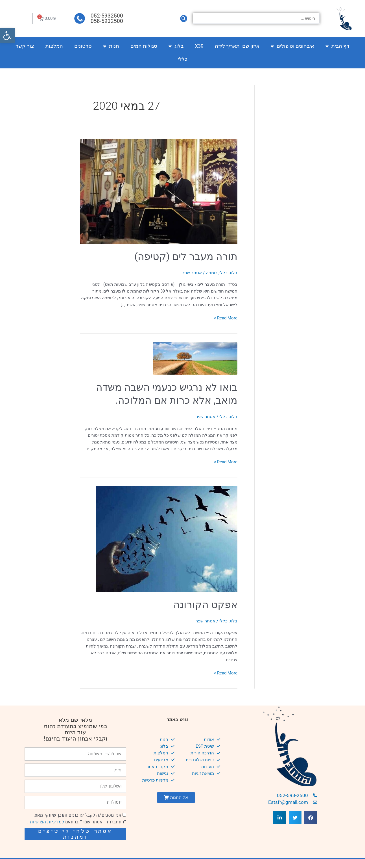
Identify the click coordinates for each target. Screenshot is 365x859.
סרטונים (83, 46)
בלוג (176, 46)
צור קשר (25, 46)
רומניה (211, 272)
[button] (7, 35)
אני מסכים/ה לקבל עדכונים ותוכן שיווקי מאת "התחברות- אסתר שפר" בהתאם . (76, 818)
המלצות (54, 46)
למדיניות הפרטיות (46, 822)
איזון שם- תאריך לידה (237, 46)
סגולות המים (143, 46)
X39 (199, 46)
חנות (111, 46)
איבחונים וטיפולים (292, 46)
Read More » (225, 318)
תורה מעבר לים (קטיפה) (185, 256)
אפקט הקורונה (205, 605)
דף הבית (337, 46)
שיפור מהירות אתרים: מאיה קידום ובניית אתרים (78, 848)
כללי (182, 59)
